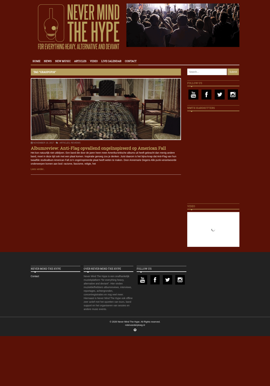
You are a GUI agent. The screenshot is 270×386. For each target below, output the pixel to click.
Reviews (75, 143)
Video (94, 61)
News (48, 61)
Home (36, 61)
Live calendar (111, 61)
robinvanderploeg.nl (135, 325)
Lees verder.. (38, 169)
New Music (63, 61)
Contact (131, 61)
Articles (80, 61)
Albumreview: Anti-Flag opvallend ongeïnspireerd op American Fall (98, 148)
